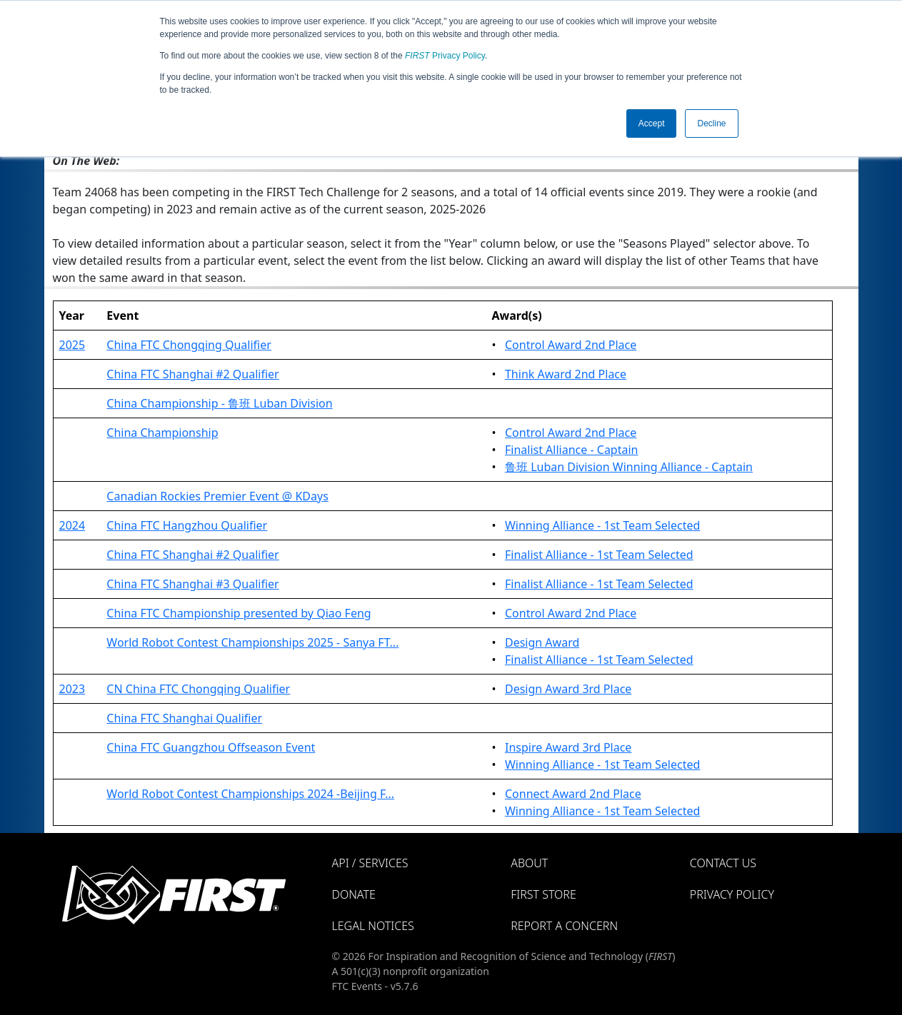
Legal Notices (373, 926)
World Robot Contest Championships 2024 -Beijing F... (250, 794)
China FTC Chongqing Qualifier (188, 345)
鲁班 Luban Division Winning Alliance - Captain (629, 467)
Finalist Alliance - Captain (571, 450)
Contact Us (723, 863)
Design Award (542, 642)
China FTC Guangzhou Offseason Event (210, 747)
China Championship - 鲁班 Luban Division (219, 403)
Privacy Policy (445, 56)
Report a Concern (564, 926)
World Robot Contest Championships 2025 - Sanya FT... (252, 642)
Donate (354, 894)
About (529, 863)
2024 (72, 525)
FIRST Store (543, 894)
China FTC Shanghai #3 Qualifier (192, 584)
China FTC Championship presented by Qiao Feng (238, 613)
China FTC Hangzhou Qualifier (186, 525)
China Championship (162, 432)
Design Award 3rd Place (568, 689)
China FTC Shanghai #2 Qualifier (192, 374)
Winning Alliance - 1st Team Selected (602, 525)
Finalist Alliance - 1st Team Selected (599, 554)
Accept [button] (651, 123)
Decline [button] (711, 123)
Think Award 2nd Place (565, 374)
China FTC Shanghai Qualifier (184, 718)
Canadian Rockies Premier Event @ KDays (217, 496)
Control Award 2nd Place (570, 345)
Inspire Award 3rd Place (568, 747)
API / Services (370, 863)
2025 (72, 345)
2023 (72, 689)
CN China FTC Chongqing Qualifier (198, 689)
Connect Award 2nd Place (573, 794)
